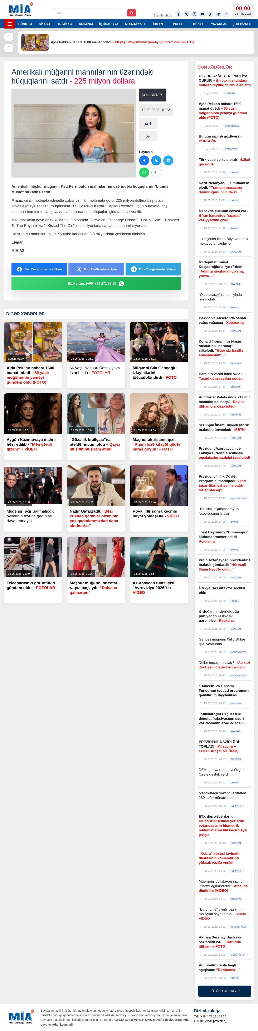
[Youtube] (202, 14)
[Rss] (226, 14)
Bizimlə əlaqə (163, 15)
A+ (148, 123)
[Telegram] (218, 14)
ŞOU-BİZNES (242, 24)
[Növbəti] (8, 48)
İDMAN (158, 24)
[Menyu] (9, 24)
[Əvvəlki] (8, 36)
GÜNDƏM (25, 24)
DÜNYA (198, 24)
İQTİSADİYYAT (109, 24)
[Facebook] (178, 14)
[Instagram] (194, 14)
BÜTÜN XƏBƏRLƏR (224, 991)
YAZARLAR (219, 24)
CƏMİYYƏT (66, 24)
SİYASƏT (45, 24)
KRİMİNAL (86, 24)
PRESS (178, 24)
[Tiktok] (210, 14)
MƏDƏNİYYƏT (135, 24)
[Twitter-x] (186, 14)
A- (148, 136)
